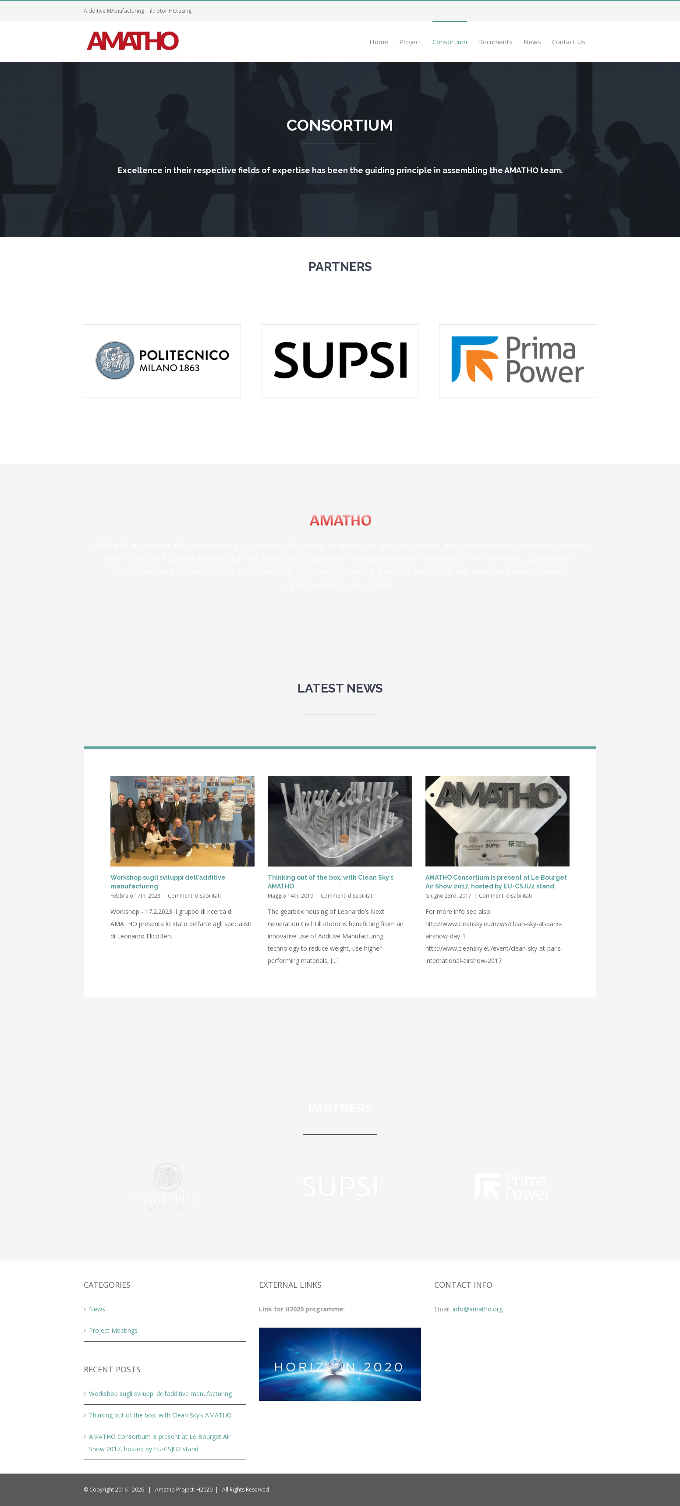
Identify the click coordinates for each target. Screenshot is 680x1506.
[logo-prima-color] (517, 336)
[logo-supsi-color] (340, 336)
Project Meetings (113, 1330)
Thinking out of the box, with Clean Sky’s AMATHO (160, 1415)
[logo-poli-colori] (162, 336)
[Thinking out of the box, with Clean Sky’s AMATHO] (340, 821)
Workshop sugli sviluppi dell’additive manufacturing (160, 1393)
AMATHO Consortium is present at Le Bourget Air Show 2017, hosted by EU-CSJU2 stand (159, 1442)
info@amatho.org (478, 1309)
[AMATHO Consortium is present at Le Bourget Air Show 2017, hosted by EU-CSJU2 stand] (497, 821)
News (97, 1309)
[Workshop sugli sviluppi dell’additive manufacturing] (182, 821)
